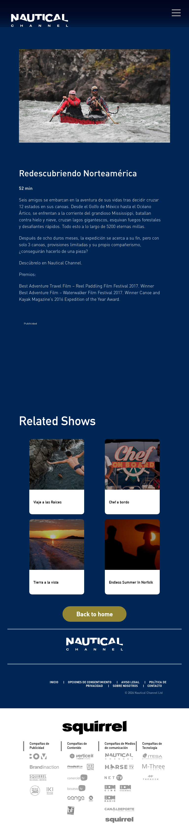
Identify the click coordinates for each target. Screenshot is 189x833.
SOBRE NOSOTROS (125, 686)
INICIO (57, 682)
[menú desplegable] (176, 12)
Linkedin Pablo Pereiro (28, 682)
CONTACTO (154, 686)
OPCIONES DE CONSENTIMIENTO (93, 682)
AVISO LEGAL (134, 682)
